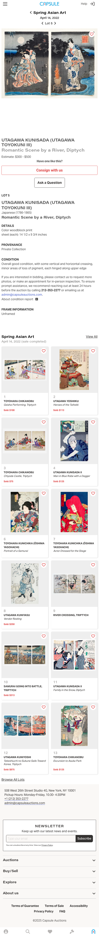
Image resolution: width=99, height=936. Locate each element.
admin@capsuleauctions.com (21, 295)
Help (84, 4)
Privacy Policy (47, 845)
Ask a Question (49, 182)
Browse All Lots (13, 779)
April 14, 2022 (49, 18)
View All (92, 336)
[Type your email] (41, 838)
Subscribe (84, 838)
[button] (5, 4)
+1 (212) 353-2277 (16, 799)
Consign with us (49, 170)
